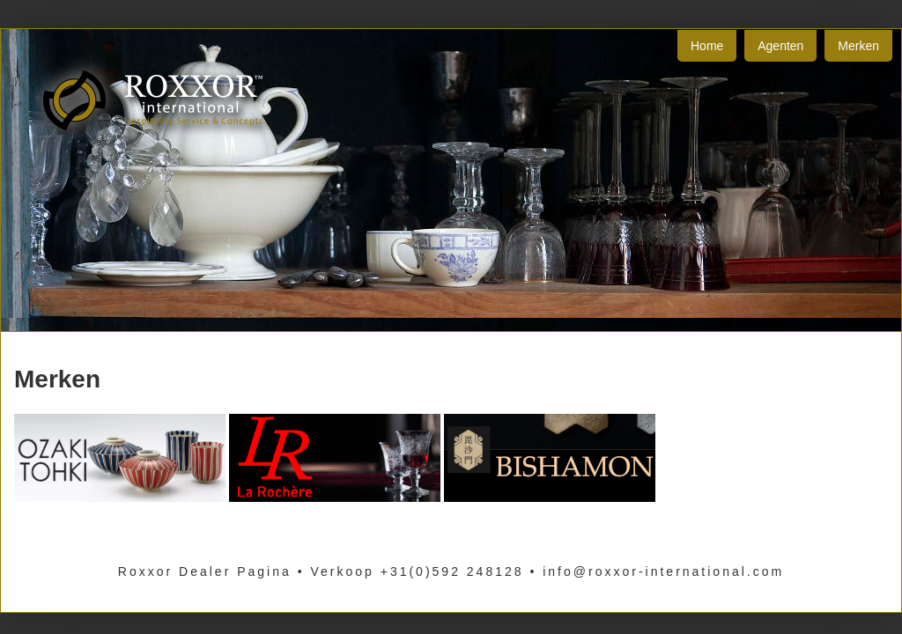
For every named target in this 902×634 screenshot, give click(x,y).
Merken (858, 46)
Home (707, 46)
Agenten (780, 46)
